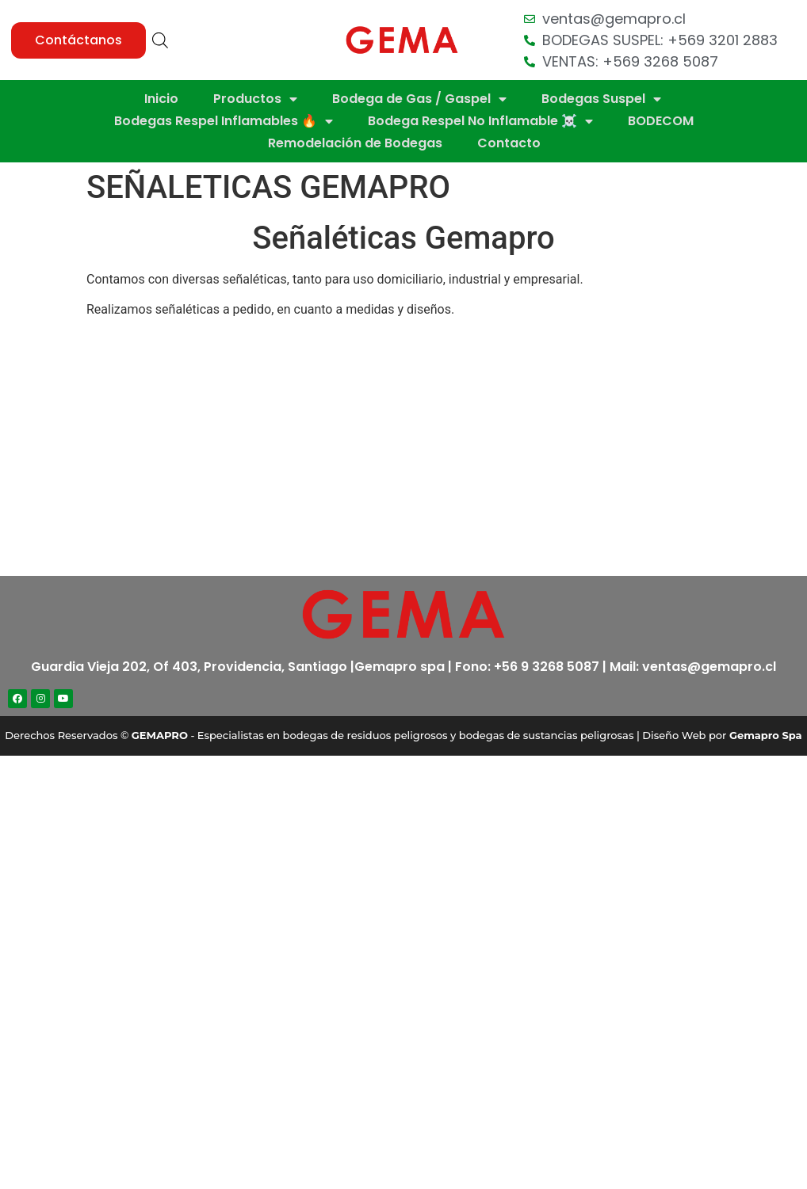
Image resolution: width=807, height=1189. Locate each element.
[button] (78, 40)
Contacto (509, 143)
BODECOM (661, 121)
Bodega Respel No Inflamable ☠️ (480, 121)
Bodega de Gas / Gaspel (419, 99)
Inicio (161, 99)
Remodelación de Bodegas (355, 143)
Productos (255, 99)
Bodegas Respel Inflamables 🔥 (223, 121)
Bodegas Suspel (601, 99)
